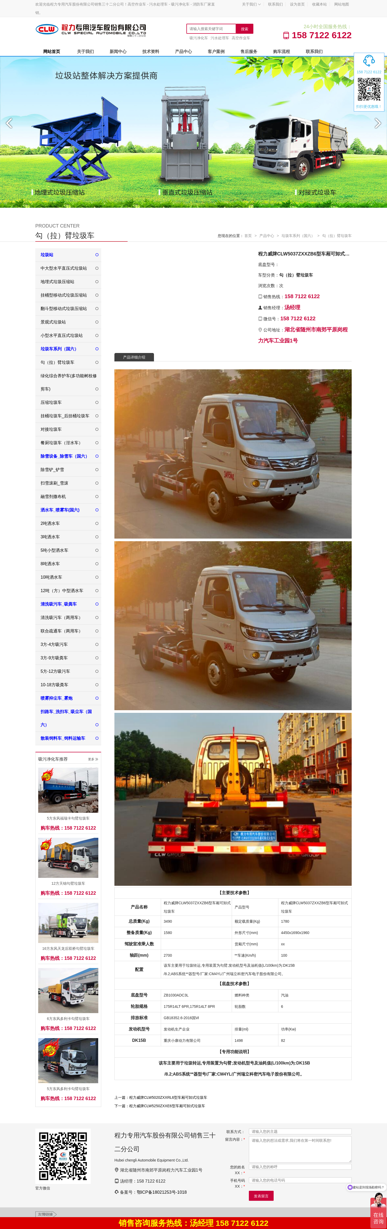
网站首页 (51, 51)
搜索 (244, 29)
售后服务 (248, 51)
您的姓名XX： (237, 1170)
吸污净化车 (199, 38)
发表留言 (261, 1196)
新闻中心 (118, 51)
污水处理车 (220, 38)
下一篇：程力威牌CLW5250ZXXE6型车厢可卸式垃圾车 (159, 1106)
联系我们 (275, 4)
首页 (248, 236)
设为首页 (297, 4)
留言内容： (235, 1139)
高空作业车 (241, 38)
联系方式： (235, 1132)
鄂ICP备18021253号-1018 (162, 1192)
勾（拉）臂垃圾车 (337, 236)
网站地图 (341, 4)
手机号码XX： (237, 1183)
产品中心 (183, 51)
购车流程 (281, 51)
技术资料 (150, 51)
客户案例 (216, 51)
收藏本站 (319, 4)
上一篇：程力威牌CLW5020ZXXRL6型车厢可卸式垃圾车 (160, 1097)
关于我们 (251, 4)
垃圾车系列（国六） (298, 236)
